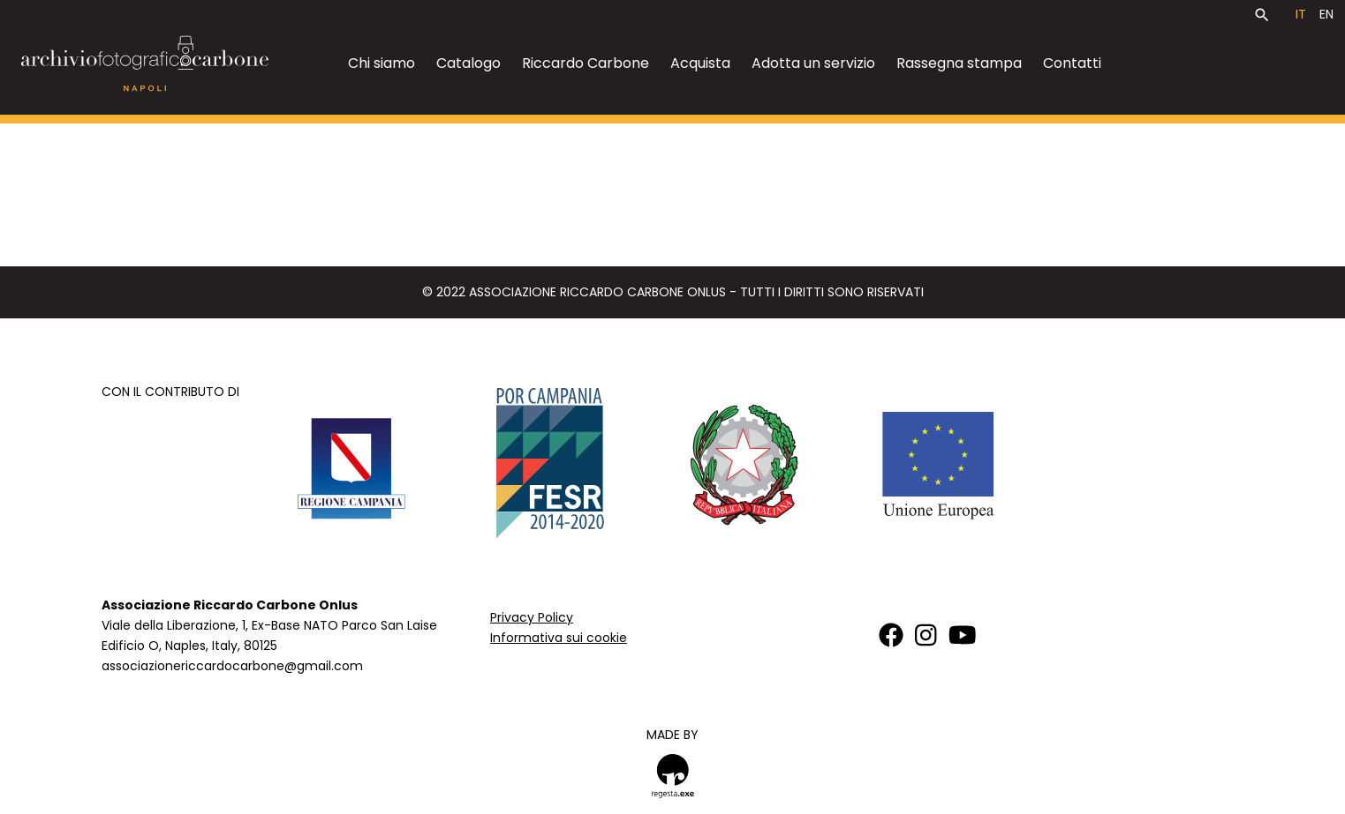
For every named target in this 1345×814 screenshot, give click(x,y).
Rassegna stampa (959, 63)
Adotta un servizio (813, 63)
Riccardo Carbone (585, 63)
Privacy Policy (531, 617)
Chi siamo (381, 63)
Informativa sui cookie (558, 637)
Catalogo (468, 63)
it (1301, 14)
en (1326, 14)
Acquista (700, 63)
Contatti (1072, 63)
